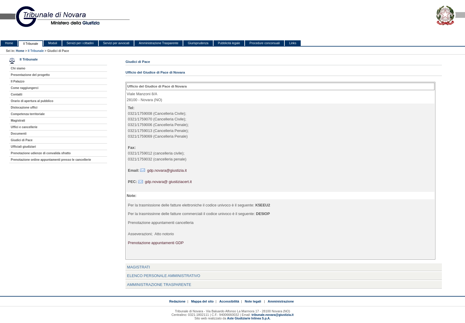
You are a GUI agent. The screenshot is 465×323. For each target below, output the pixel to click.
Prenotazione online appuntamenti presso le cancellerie (51, 159)
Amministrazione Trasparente (158, 43)
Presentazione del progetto (30, 75)
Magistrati (138, 267)
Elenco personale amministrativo (163, 275)
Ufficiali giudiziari (23, 146)
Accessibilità (229, 301)
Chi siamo (18, 68)
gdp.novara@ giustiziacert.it (168, 181)
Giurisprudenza (198, 43)
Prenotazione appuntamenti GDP (156, 243)
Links (292, 43)
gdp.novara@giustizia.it (167, 170)
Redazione (177, 301)
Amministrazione (281, 301)
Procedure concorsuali (264, 43)
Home (9, 43)
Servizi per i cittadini (80, 43)
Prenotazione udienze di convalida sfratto (41, 153)
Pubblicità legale (229, 43)
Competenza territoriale (27, 114)
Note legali (253, 301)
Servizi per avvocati (116, 43)
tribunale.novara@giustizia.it (272, 314)
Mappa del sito (202, 301)
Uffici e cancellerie (24, 127)
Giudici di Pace (21, 140)
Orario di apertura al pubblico (32, 101)
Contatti (16, 94)
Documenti (18, 133)
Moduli (52, 43)
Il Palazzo (17, 81)
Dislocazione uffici (24, 107)
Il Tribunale (30, 43)
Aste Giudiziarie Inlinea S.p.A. (248, 318)
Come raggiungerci (24, 88)
